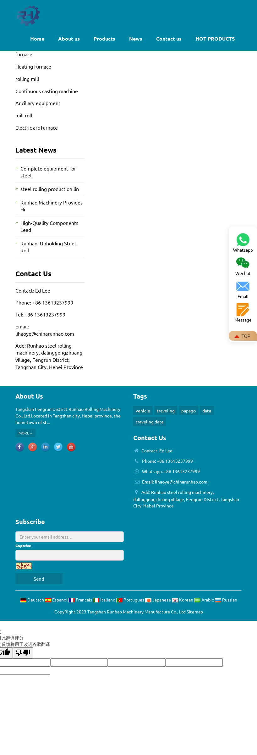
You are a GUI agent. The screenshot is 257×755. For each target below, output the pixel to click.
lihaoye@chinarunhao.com (44, 333)
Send (39, 579)
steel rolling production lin (49, 189)
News (135, 38)
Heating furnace (33, 66)
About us (69, 38)
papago (188, 410)
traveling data (149, 421)
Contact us (169, 38)
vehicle (143, 410)
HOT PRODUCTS (215, 38)
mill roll (23, 115)
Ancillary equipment (37, 103)
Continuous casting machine (46, 91)
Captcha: (23, 545)
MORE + (25, 432)
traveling (166, 410)
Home (37, 38)
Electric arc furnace (36, 127)
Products (104, 38)
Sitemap (195, 611)
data (206, 410)
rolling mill (27, 79)
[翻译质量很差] (23, 652)
